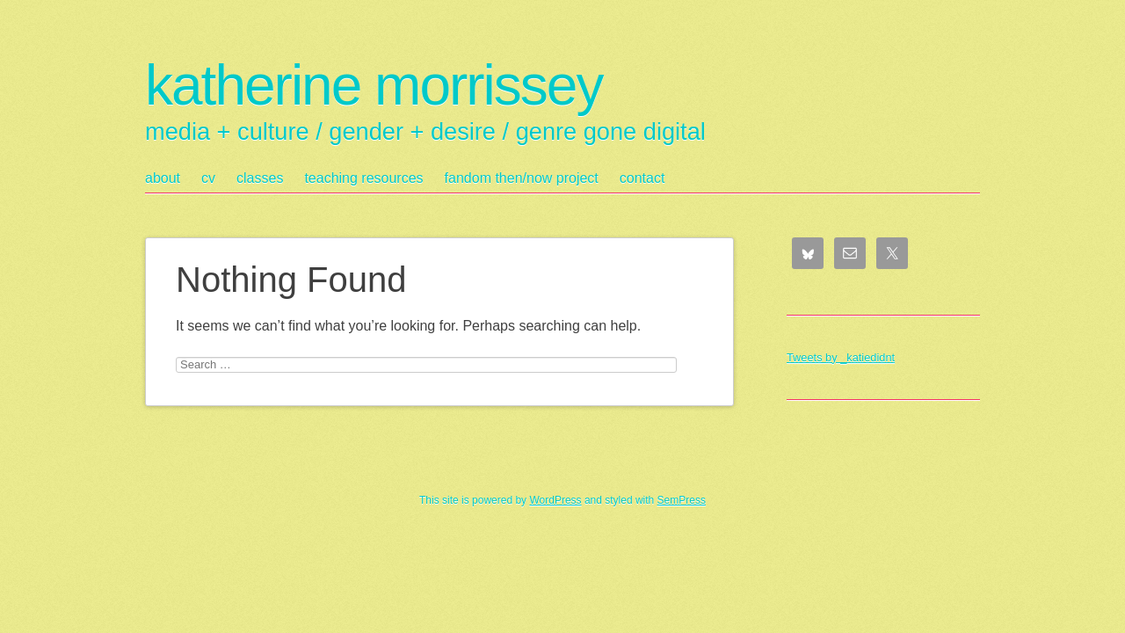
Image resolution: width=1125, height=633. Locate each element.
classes (259, 178)
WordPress (555, 500)
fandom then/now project (522, 178)
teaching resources (363, 178)
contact (642, 178)
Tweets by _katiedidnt (841, 357)
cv (208, 178)
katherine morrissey (373, 85)
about (162, 178)
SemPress (681, 500)
